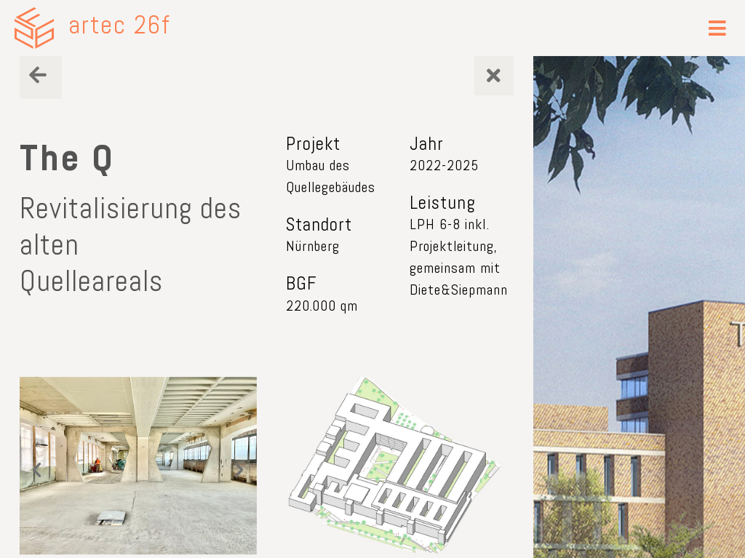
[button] (717, 28)
